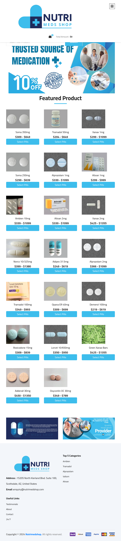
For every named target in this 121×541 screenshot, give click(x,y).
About (9, 509)
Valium (66, 476)
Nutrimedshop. (34, 534)
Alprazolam (68, 471)
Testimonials (12, 504)
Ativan (66, 481)
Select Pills (23, 141)
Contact (9, 514)
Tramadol (67, 466)
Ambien (66, 461)
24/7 (8, 519)
